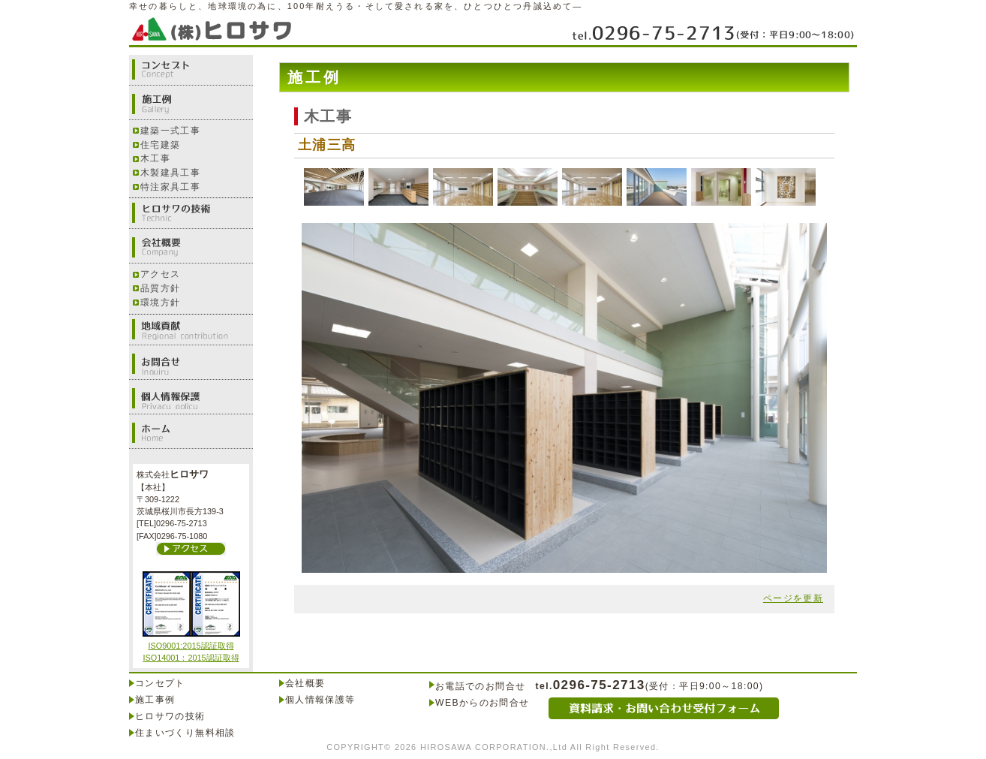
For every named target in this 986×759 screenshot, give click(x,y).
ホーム (191, 433)
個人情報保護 (191, 399)
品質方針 (160, 288)
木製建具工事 (170, 172)
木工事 (155, 158)
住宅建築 (160, 145)
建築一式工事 (170, 130)
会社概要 (191, 248)
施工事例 (155, 699)
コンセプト (191, 70)
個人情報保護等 (320, 699)
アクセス (160, 274)
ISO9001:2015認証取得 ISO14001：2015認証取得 (191, 646)
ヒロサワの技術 (191, 213)
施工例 (191, 104)
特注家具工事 (170, 187)
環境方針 (160, 302)
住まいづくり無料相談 (185, 732)
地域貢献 (191, 330)
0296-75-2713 (712, 32)
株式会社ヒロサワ (215, 28)
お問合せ (191, 364)
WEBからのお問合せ (482, 702)
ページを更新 (793, 598)
